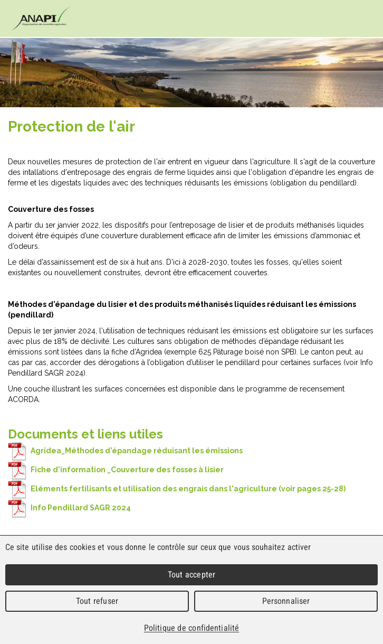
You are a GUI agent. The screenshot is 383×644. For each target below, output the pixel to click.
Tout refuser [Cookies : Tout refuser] (97, 601)
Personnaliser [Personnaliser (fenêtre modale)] (286, 601)
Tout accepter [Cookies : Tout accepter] (191, 575)
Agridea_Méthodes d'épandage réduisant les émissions (125, 450)
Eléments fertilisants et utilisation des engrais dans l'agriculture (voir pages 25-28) (177, 488)
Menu (364, 19)
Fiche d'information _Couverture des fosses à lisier (116, 469)
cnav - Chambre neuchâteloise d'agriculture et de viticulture (41, 18)
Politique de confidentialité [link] (191, 628)
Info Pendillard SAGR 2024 (69, 507)
